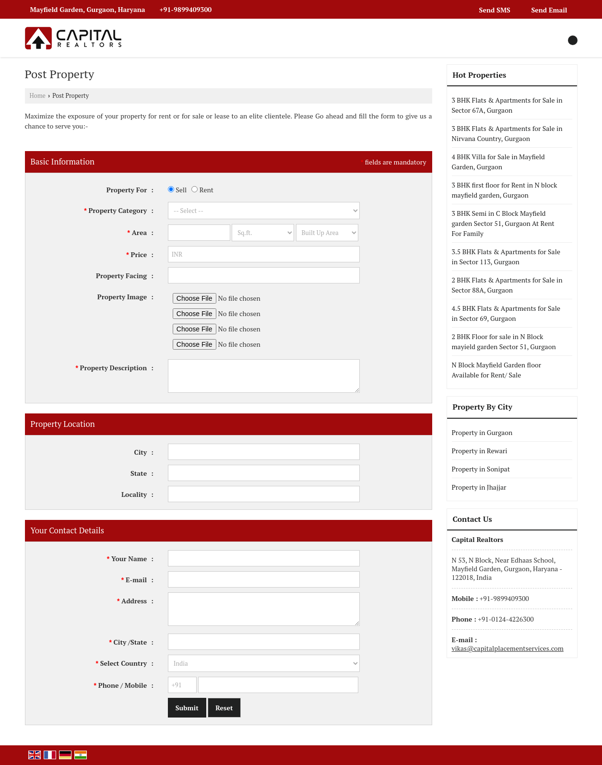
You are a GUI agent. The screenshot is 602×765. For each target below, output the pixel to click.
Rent (202, 189)
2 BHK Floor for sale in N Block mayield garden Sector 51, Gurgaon (504, 341)
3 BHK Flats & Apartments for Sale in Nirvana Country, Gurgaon (507, 133)
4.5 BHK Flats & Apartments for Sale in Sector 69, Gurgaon (506, 313)
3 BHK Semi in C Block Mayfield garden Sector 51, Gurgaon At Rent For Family (503, 223)
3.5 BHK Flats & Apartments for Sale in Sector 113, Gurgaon (506, 256)
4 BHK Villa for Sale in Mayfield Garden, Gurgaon (498, 161)
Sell (177, 189)
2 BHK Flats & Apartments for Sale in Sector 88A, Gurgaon (507, 284)
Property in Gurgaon (482, 432)
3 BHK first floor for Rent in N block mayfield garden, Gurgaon (504, 190)
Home (38, 96)
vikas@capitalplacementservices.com (508, 648)
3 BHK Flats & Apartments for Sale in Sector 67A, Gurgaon (507, 105)
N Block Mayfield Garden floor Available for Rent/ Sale (497, 369)
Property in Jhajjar (479, 487)
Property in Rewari (480, 450)
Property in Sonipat (481, 468)
